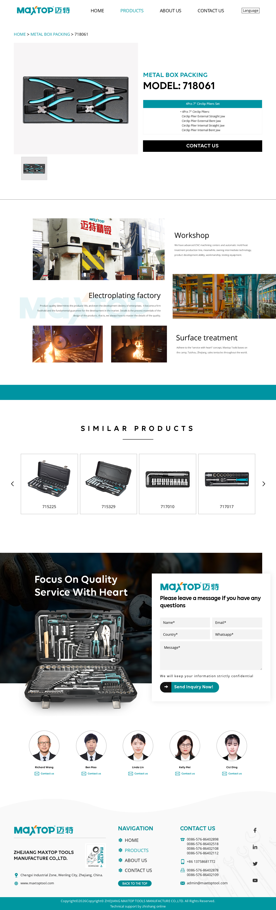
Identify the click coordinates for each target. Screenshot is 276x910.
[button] (263, 484)
